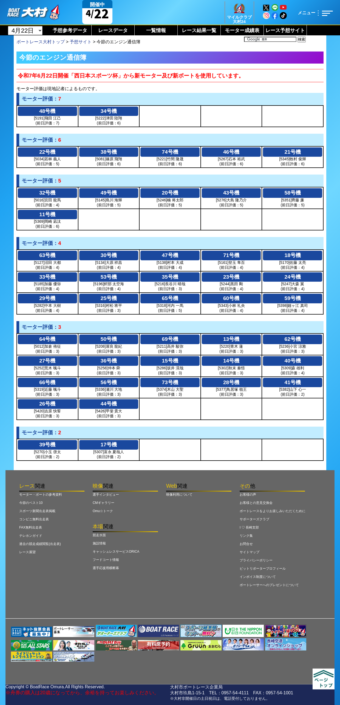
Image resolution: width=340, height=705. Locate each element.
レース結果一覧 (199, 30)
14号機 (231, 361)
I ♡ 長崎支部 (249, 527)
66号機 (47, 382)
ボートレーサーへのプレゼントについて (269, 585)
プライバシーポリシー (256, 560)
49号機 (109, 193)
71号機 (231, 255)
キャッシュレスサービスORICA (116, 551)
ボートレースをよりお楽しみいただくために (272, 511)
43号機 (231, 193)
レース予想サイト (285, 30)
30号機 (109, 255)
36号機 (109, 361)
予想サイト (81, 41)
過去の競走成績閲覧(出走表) (40, 544)
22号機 (47, 152)
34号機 (109, 111)
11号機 (47, 214)
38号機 (109, 152)
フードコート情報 (106, 560)
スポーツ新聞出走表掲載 (37, 511)
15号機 (170, 361)
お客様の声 (248, 494)
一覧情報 (156, 30)
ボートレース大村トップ (40, 41)
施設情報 (99, 543)
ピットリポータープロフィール (263, 568)
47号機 (170, 255)
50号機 (109, 339)
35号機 (170, 277)
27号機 (47, 361)
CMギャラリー (103, 503)
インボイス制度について (258, 577)
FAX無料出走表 (30, 527)
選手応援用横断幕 (106, 568)
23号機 (231, 277)
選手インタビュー (106, 494)
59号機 (293, 298)
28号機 (231, 382)
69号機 (170, 339)
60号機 (231, 298)
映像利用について (179, 494)
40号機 (293, 361)
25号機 (109, 298)
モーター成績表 (242, 30)
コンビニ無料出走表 (34, 519)
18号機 (293, 255)
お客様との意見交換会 (256, 503)
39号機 (47, 444)
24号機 (293, 277)
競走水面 (99, 535)
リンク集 (246, 536)
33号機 (47, 277)
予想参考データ (70, 30)
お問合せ (246, 544)
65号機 (170, 298)
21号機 (293, 152)
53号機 (109, 277)
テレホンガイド (30, 536)
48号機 (47, 111)
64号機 (47, 339)
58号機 (293, 193)
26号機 (47, 404)
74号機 (170, 152)
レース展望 (27, 552)
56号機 (109, 382)
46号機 (231, 152)
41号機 (293, 382)
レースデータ (113, 30)
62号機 (293, 339)
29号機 (47, 298)
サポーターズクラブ (254, 519)
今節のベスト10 (30, 503)
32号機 (47, 193)
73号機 (170, 382)
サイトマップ (249, 552)
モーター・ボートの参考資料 (40, 494)
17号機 (109, 444)
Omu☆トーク (103, 511)
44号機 (109, 404)
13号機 (231, 339)
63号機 (47, 255)
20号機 (170, 193)
